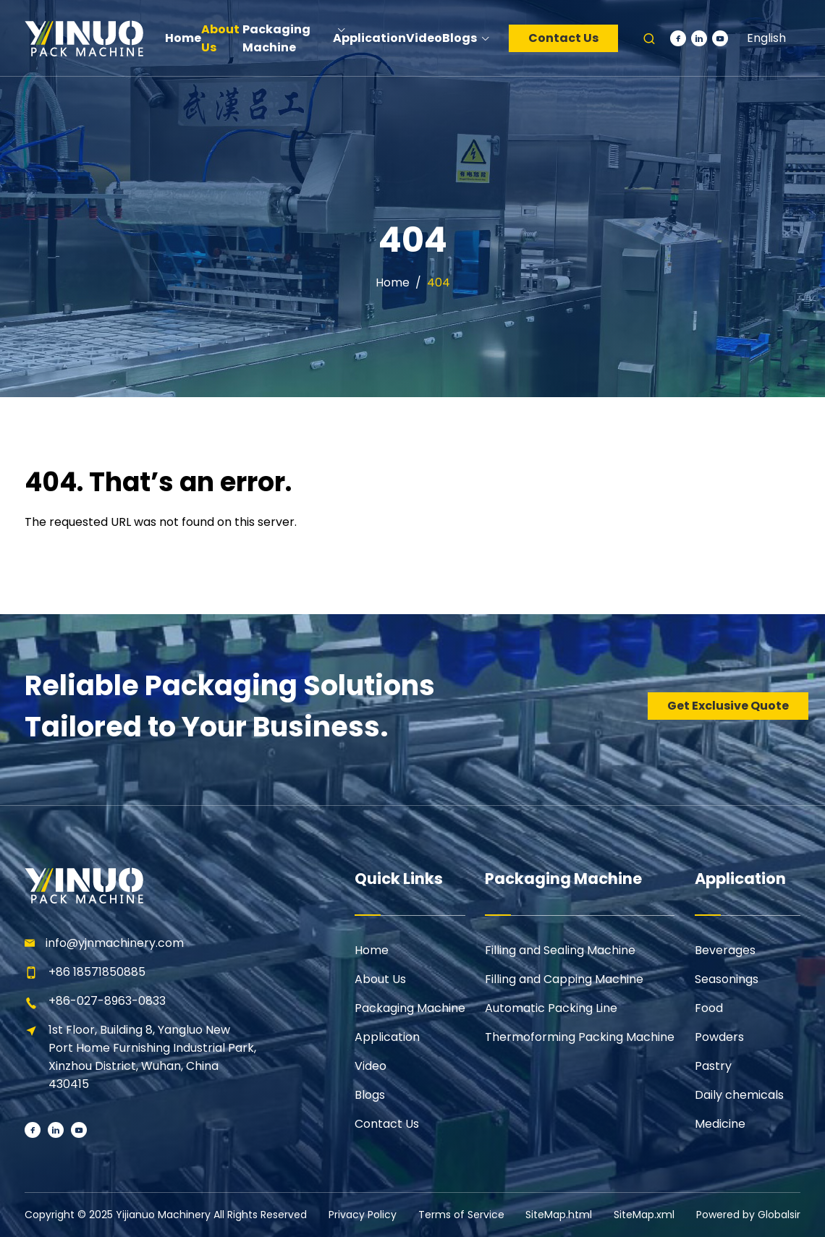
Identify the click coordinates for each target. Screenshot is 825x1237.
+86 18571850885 (96, 972)
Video (370, 1066)
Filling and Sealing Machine (560, 950)
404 (438, 282)
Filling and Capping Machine (564, 979)
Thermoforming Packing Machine (579, 1037)
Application (387, 1037)
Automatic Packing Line (551, 1008)
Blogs (370, 1095)
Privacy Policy (363, 1214)
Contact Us (563, 38)
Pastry (713, 1066)
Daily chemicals (739, 1095)
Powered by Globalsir (748, 1214)
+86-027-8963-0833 (107, 1000)
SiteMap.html (558, 1214)
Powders (719, 1037)
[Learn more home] (83, 38)
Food (709, 1008)
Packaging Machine (410, 1008)
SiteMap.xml (644, 1214)
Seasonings (726, 979)
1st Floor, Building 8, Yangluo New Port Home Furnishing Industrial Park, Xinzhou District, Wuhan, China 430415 (152, 1056)
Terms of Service (461, 1214)
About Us (380, 979)
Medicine (720, 1123)
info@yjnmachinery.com (115, 943)
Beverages (725, 950)
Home (393, 282)
